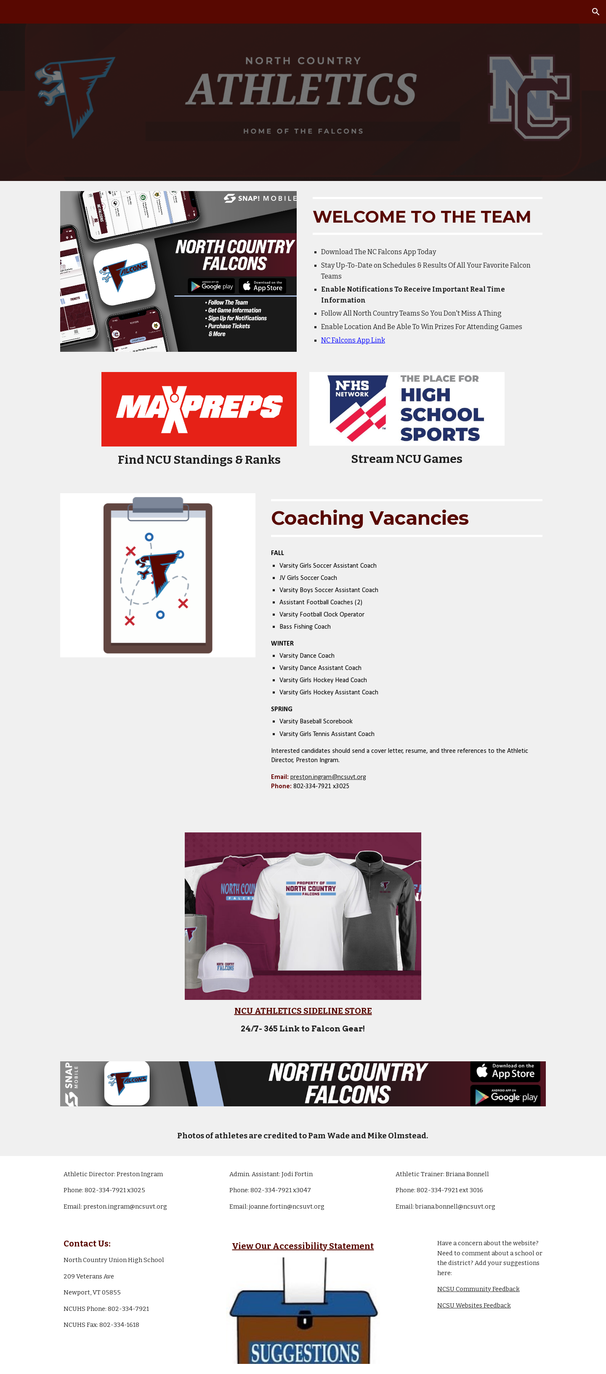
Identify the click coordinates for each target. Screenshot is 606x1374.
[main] (427, 216)
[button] (596, 12)
